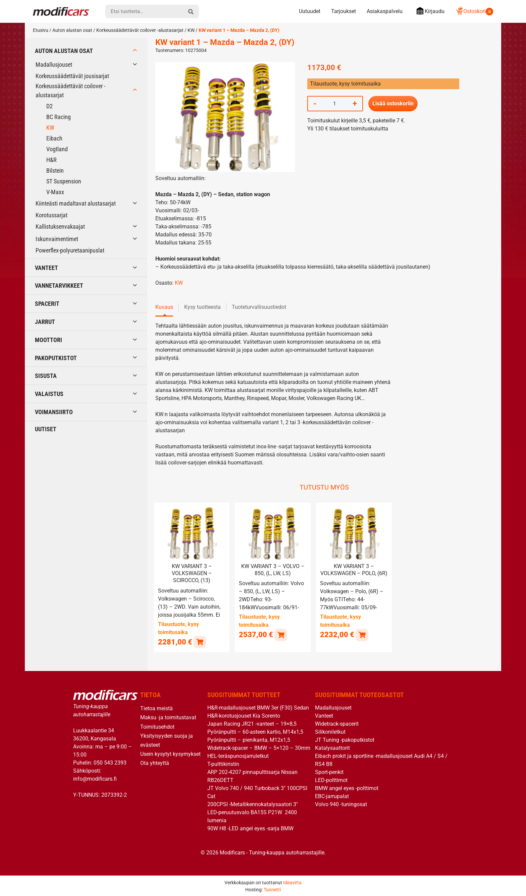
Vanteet (46, 267)
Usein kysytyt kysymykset (170, 753)
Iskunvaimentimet (57, 238)
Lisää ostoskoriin (393, 103)
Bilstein (55, 170)
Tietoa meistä (156, 708)
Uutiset (45, 429)
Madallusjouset (54, 64)
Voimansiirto (54, 411)
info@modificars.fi (95, 778)
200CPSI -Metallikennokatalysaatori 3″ (252, 804)
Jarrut (45, 321)
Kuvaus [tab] (164, 307)
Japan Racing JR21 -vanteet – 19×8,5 (252, 723)
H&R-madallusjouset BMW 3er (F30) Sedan (258, 707)
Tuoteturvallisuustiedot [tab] (259, 307)
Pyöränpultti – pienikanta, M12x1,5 (248, 739)
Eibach (54, 138)
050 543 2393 (110, 762)
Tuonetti (272, 889)
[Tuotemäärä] (334, 103)
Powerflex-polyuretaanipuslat (70, 250)
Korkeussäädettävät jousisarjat (72, 75)
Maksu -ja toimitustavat (168, 717)
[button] (200, 641)
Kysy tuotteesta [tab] (202, 307)
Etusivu (40, 30)
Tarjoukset (343, 11)
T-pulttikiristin (223, 764)
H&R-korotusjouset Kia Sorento (243, 715)
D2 (49, 106)
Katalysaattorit (332, 747)
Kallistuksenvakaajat (60, 226)
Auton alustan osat (72, 30)
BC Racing (58, 116)
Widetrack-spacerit (337, 723)
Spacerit (47, 303)
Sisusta (46, 375)
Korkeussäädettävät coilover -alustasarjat (139, 30)
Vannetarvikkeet (59, 285)
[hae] (191, 11)
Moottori (48, 339)
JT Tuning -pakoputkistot (344, 739)
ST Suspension (63, 181)
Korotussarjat (51, 215)
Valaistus (49, 393)
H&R (51, 159)
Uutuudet (309, 11)
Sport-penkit (329, 772)
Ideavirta (292, 882)
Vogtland (57, 149)
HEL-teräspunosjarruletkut (238, 755)
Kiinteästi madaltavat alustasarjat (76, 203)
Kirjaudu (428, 10)
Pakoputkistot (56, 357)
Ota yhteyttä (154, 763)
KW (191, 30)
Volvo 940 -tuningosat (341, 804)
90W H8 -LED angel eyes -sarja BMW (250, 828)
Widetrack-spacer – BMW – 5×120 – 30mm (258, 747)
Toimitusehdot (157, 726)
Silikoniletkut (330, 731)
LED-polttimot (331, 780)
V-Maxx (55, 191)
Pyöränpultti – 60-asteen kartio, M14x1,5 (255, 731)
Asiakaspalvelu (385, 11)
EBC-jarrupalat (332, 796)
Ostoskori (474, 11)
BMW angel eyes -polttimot (346, 788)
